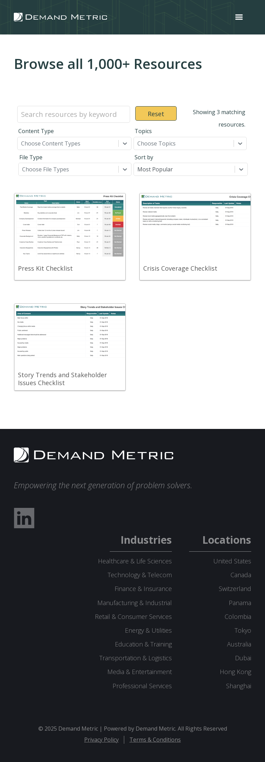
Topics (143, 131)
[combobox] (21, 143)
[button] (239, 17)
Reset (156, 114)
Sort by (144, 157)
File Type (30, 157)
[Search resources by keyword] (73, 114)
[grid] (132, 300)
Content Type (36, 131)
